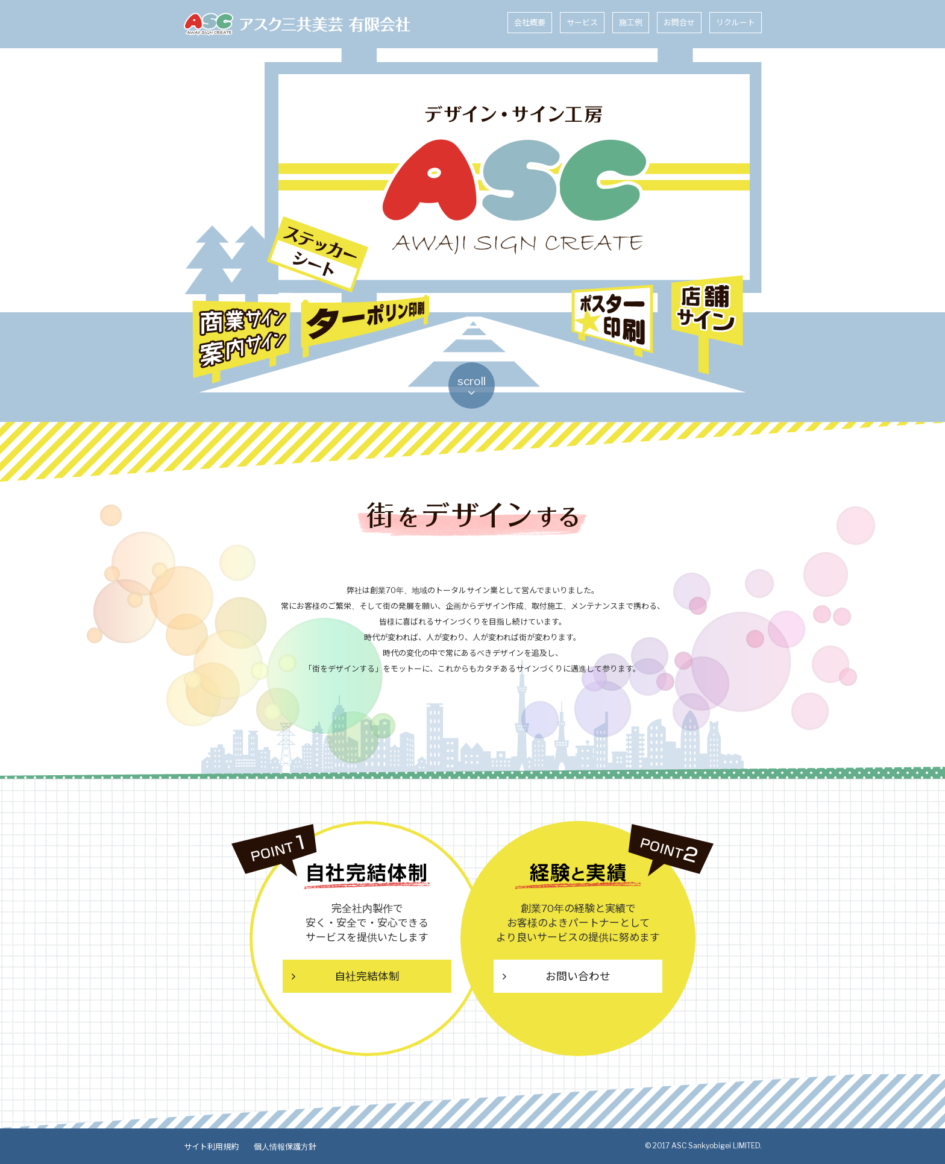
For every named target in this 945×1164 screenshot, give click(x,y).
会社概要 (529, 22)
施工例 (630, 22)
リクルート (735, 22)
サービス (582, 22)
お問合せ (679, 22)
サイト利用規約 (210, 1146)
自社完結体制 (367, 977)
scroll (472, 387)
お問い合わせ (578, 977)
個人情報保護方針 (283, 1146)
